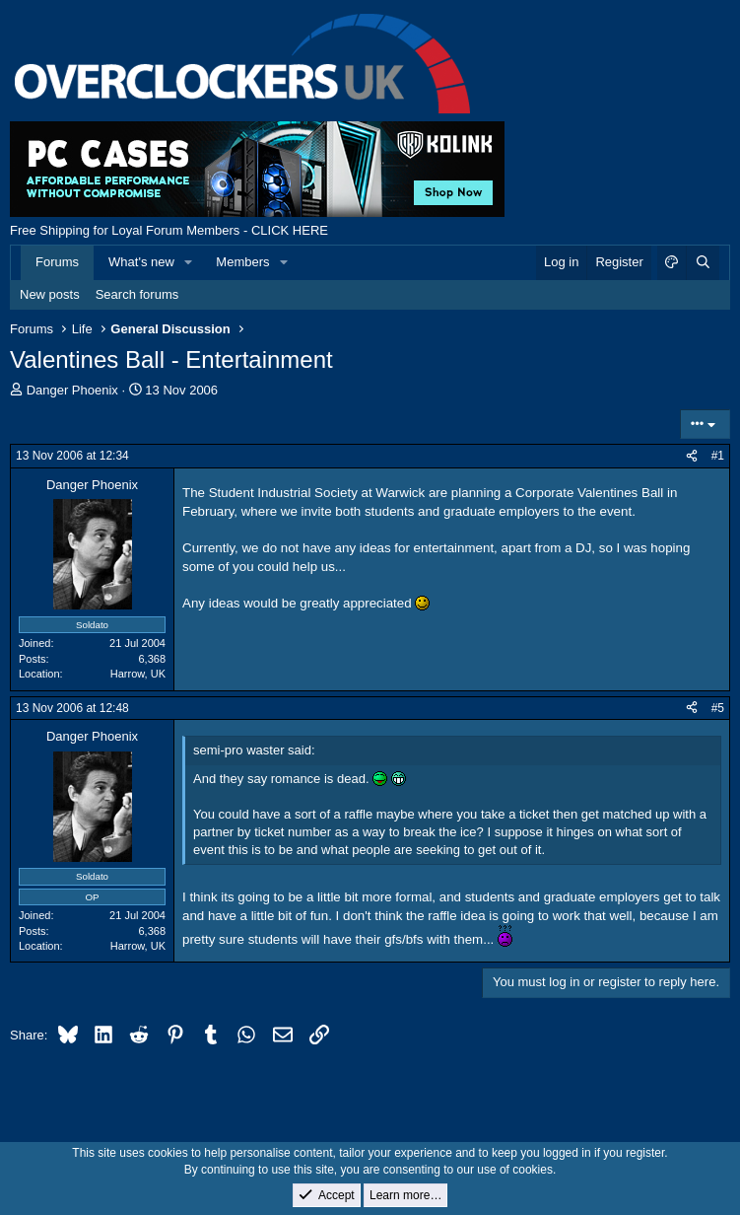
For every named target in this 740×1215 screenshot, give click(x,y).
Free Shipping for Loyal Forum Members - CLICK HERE (169, 230)
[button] (189, 262)
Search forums (137, 294)
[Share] (692, 456)
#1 (717, 456)
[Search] (702, 262)
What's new (141, 261)
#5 (717, 708)
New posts (50, 294)
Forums (57, 261)
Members (242, 261)
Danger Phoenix (72, 390)
